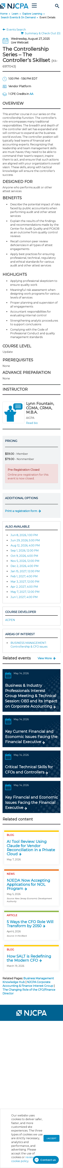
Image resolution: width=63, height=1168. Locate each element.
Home (4, 13)
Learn (15, 13)
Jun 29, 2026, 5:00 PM (25, 540)
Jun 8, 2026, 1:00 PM (24, 535)
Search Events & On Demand (18, 17)
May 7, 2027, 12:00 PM (25, 591)
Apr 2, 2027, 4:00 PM (24, 586)
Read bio (32, 423)
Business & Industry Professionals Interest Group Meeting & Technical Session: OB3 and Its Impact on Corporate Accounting (31, 696)
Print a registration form (21, 511)
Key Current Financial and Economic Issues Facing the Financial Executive (31, 736)
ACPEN (10, 620)
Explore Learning (32, 13)
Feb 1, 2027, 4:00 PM (24, 576)
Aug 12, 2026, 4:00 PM (25, 545)
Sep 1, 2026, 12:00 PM (25, 550)
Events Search (14, 29)
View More (45, 658)
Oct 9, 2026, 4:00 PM (24, 555)
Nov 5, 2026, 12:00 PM (25, 561)
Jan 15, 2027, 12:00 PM (25, 571)
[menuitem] (15, 1026)
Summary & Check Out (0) (40, 33)
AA (31, 94)
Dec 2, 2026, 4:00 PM (24, 566)
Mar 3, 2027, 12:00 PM (25, 581)
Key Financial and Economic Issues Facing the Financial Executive (31, 802)
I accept (51, 1138)
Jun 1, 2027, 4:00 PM (24, 597)
